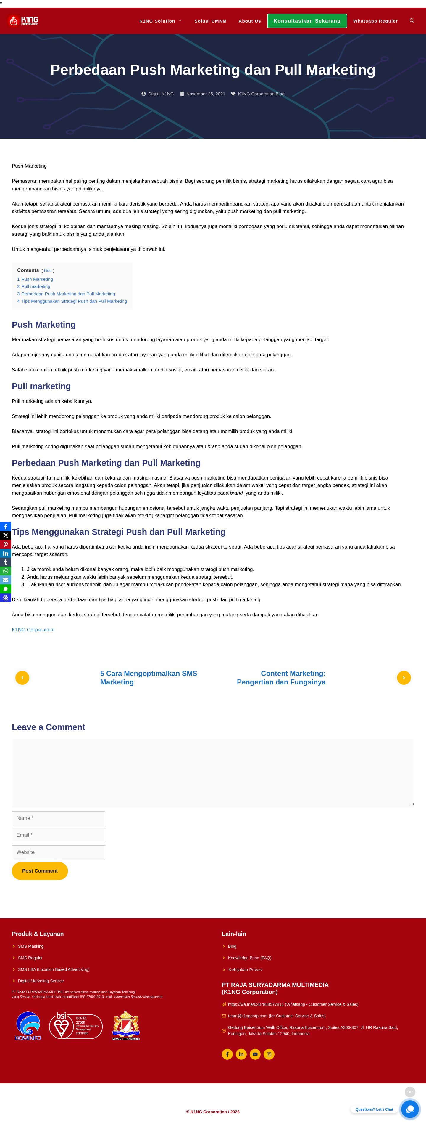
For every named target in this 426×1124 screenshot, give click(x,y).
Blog (232, 946)
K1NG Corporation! (33, 630)
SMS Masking (30, 946)
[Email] (5, 579)
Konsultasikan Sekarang (307, 21)
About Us (249, 20)
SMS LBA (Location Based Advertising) (54, 969)
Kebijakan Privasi (246, 969)
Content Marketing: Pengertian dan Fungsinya (281, 677)
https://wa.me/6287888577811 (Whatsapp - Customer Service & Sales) (293, 1004)
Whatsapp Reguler (375, 20)
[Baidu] (5, 597)
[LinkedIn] (5, 553)
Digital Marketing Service (41, 981)
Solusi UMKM (210, 20)
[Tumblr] (5, 562)
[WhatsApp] (5, 571)
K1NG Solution (163, 21)
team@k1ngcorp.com (247, 1016)
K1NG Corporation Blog (261, 93)
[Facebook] (5, 526)
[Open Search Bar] (412, 21)
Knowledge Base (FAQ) (249, 957)
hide (48, 270)
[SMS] (5, 588)
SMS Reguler (30, 957)
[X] (5, 535)
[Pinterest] (5, 544)
